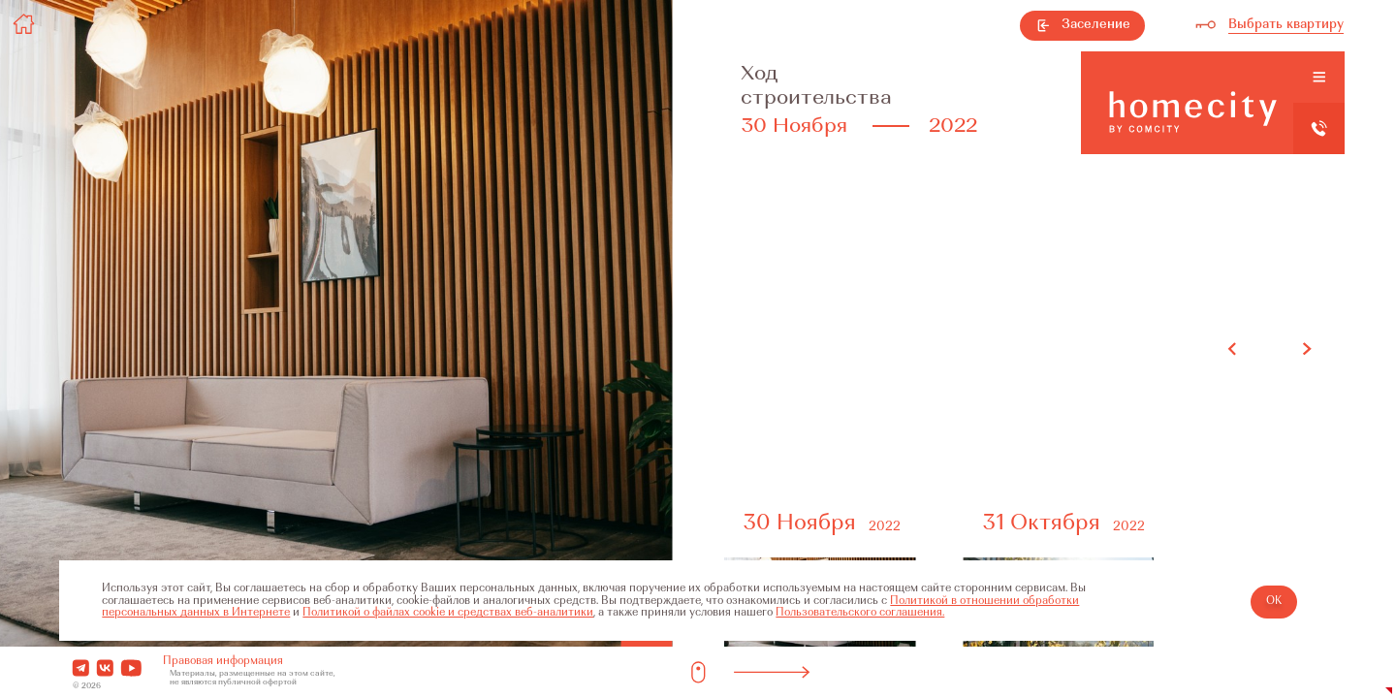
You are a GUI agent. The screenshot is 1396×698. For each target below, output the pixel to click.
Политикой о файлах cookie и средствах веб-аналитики (447, 613)
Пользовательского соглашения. (860, 613)
